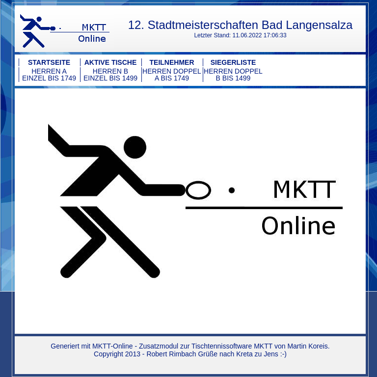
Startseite (49, 62)
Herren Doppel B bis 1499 (233, 74)
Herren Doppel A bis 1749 (171, 74)
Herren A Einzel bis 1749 (49, 74)
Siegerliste (233, 62)
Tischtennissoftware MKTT (231, 346)
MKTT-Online (112, 346)
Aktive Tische (110, 62)
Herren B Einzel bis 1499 (110, 74)
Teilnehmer (172, 62)
